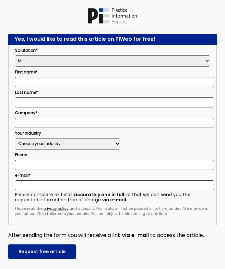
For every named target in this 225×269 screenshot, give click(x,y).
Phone (21, 155)
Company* (26, 113)
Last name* (26, 92)
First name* (26, 72)
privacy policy (55, 208)
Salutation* (26, 50)
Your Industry (28, 133)
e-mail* (22, 175)
